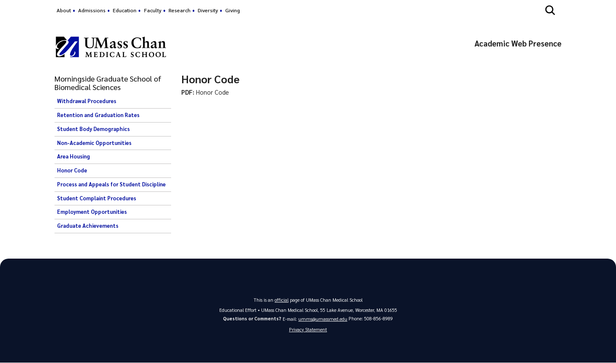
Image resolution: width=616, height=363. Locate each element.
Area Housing (73, 156)
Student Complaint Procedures (96, 198)
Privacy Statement (308, 330)
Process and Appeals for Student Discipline (111, 184)
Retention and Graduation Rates (98, 115)
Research (180, 10)
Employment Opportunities (92, 211)
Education (124, 10)
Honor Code (72, 170)
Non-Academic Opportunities (94, 142)
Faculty (152, 10)
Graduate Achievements (87, 225)
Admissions (92, 10)
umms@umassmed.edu (323, 319)
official (282, 300)
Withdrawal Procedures (86, 101)
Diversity (208, 10)
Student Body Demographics (93, 129)
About (64, 10)
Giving (232, 10)
